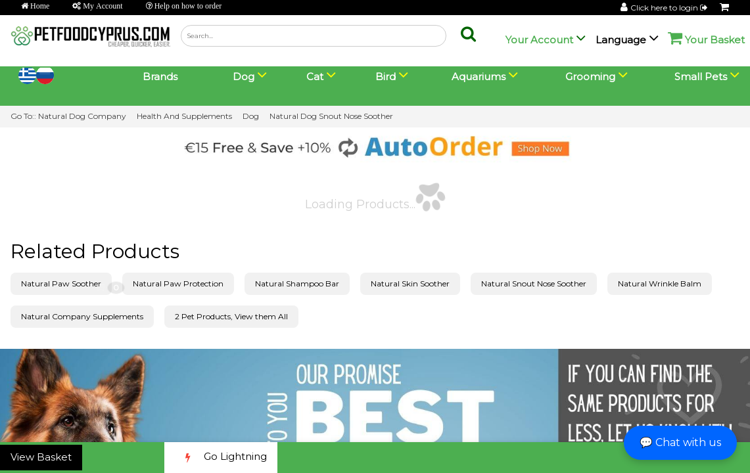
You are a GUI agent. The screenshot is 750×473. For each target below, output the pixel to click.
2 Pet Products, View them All (231, 316)
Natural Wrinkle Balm (659, 283)
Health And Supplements (184, 116)
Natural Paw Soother (61, 283)
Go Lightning (221, 457)
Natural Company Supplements (82, 316)
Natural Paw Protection (178, 283)
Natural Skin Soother (410, 283)
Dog (251, 116)
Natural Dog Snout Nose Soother (331, 116)
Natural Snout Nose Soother (533, 283)
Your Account (539, 40)
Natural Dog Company (82, 116)
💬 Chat (680, 442)
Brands (160, 76)
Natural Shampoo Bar (297, 283)
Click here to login (669, 7)
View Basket (41, 457)
